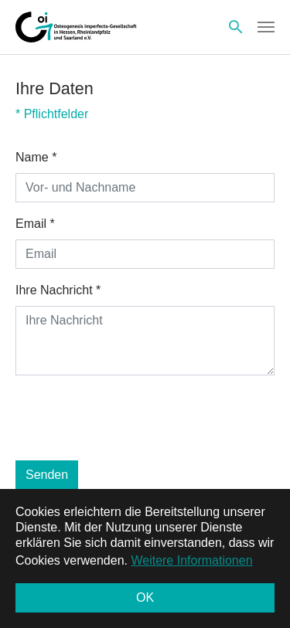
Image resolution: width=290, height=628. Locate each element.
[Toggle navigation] (266, 27)
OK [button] (145, 597)
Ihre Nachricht (58, 290)
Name (35, 157)
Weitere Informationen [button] (191, 560)
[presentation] (133, 418)
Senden (47, 474)
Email (35, 223)
